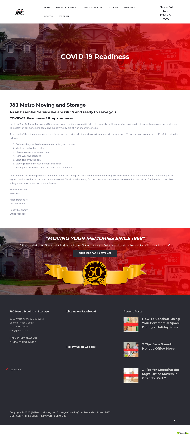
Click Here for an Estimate (95, 233)
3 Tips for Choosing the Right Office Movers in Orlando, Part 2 (160, 361)
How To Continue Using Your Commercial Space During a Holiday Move (161, 310)
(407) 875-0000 (171, 16)
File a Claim (15, 357)
